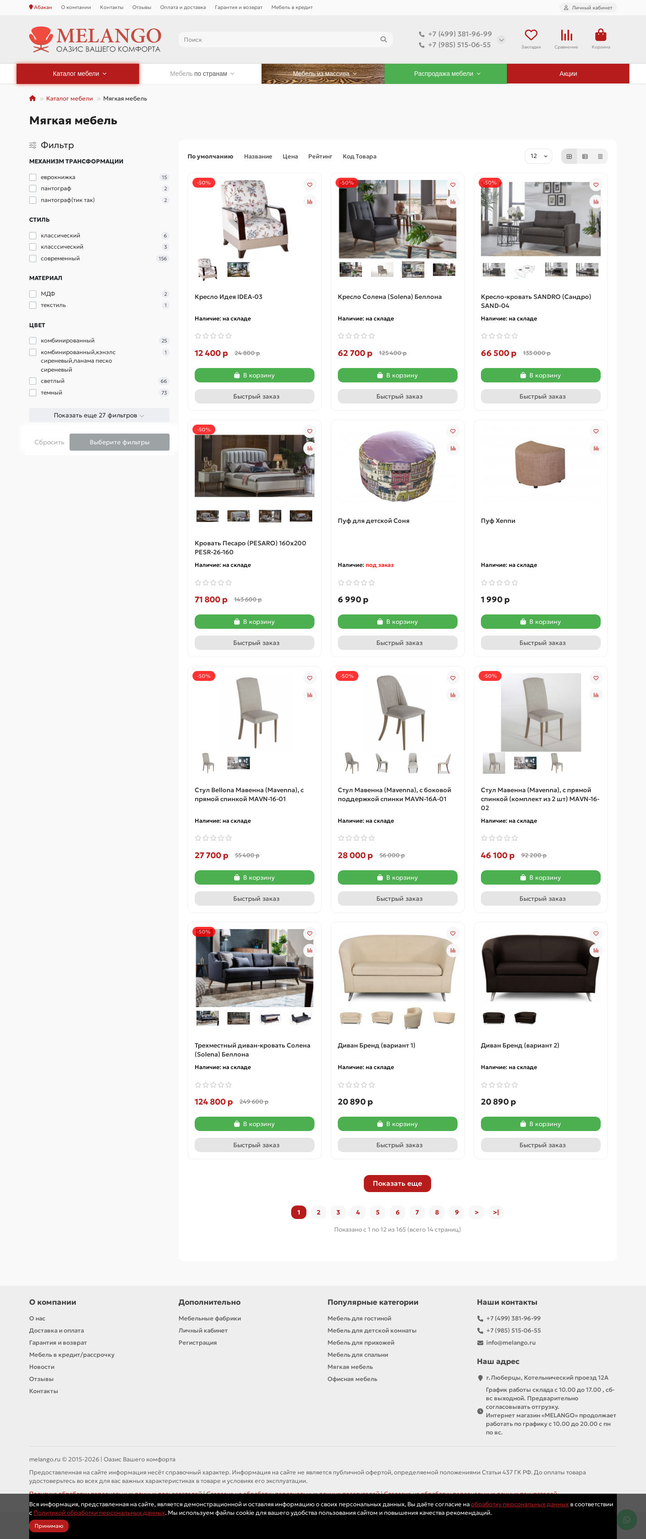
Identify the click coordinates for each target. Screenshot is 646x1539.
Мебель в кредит (292, 7)
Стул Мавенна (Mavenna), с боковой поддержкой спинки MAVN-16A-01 (394, 794)
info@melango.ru (511, 1342)
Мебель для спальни (357, 1355)
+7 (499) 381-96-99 (453, 34)
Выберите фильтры (119, 442)
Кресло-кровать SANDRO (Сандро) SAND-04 (536, 301)
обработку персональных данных (520, 1504)
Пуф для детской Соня (374, 521)
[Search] (286, 39)
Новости (41, 1367)
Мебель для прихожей (360, 1342)
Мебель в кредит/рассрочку (71, 1355)
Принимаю (49, 1525)
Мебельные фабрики (210, 1318)
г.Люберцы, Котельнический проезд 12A (547, 1377)
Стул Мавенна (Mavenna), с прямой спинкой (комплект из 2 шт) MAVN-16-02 (540, 799)
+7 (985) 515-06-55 (453, 45)
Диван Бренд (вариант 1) (376, 1045)
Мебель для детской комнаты (372, 1330)
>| (496, 1212)
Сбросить (49, 442)
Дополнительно (209, 1302)
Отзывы (141, 7)
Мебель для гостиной (359, 1318)
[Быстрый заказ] (254, 396)
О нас (37, 1318)
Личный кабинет (203, 1330)
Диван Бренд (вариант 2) (520, 1045)
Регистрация (198, 1342)
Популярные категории (373, 1302)
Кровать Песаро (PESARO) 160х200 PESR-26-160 (250, 547)
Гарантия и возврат (238, 7)
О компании (76, 7)
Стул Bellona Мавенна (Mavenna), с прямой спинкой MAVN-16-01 (249, 794)
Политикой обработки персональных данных (99, 1513)
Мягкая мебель (350, 1367)
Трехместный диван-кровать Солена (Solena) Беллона (252, 1049)
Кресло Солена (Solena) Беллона (390, 297)
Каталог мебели (69, 98)
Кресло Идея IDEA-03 (228, 297)
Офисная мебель (352, 1379)
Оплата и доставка (183, 7)
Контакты (111, 7)
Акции (568, 73)
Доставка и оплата (56, 1330)
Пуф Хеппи (498, 521)
